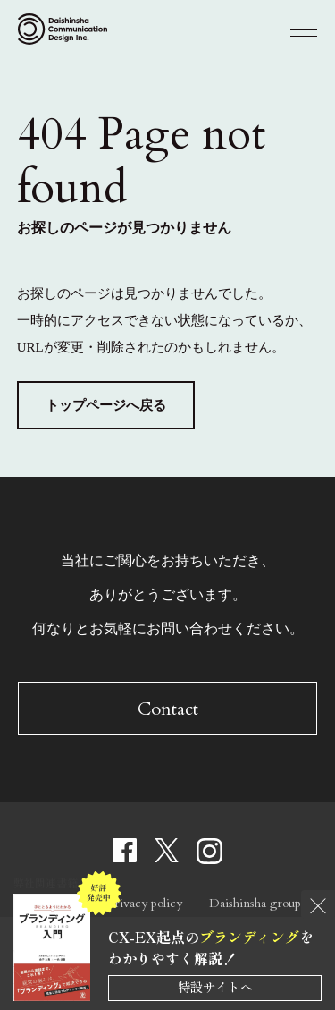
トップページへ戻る (106, 405)
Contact (168, 709)
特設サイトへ (215, 987)
